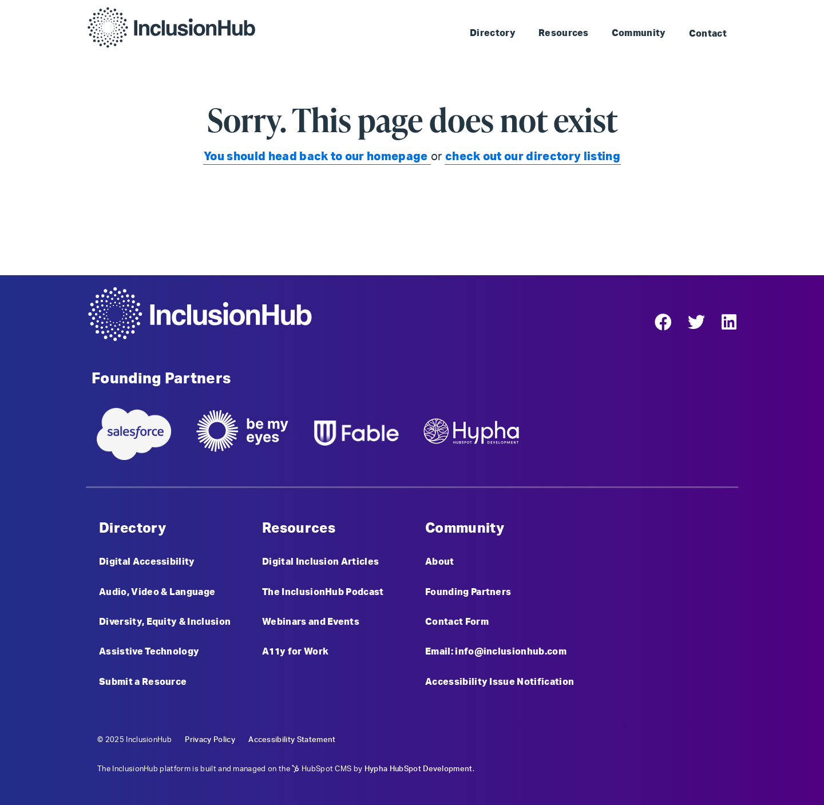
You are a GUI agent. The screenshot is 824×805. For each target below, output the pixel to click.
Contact (708, 33)
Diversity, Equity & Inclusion (165, 621)
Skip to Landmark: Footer (679, 12)
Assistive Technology (149, 651)
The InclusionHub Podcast (323, 592)
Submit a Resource (143, 682)
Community (639, 33)
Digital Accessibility (147, 561)
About (439, 561)
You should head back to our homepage (317, 156)
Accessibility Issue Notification (499, 682)
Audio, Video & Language (157, 592)
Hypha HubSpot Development (419, 769)
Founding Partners (468, 592)
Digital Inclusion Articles (320, 561)
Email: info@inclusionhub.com (495, 651)
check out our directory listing (532, 156)
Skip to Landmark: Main (563, 12)
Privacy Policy (210, 739)
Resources (563, 33)
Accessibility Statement (291, 739)
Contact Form (457, 621)
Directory (493, 33)
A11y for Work (295, 651)
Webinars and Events (310, 621)
